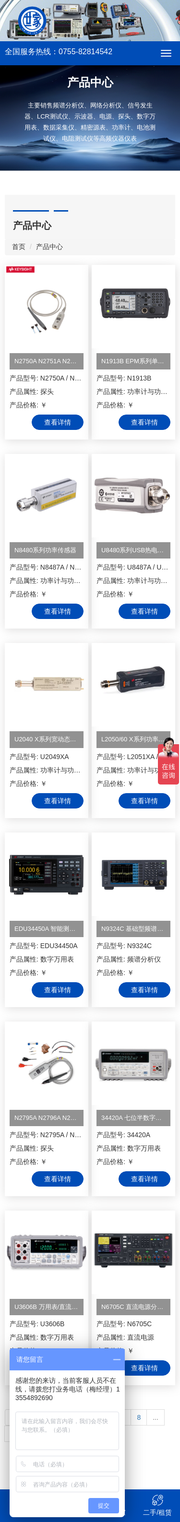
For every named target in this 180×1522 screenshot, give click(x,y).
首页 (18, 246)
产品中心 (49, 246)
